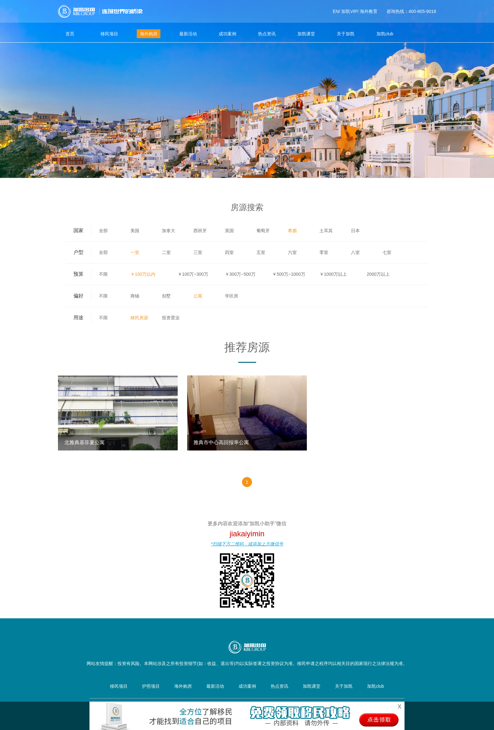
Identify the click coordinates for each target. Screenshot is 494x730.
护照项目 (151, 686)
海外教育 (368, 11)
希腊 (292, 230)
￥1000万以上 (333, 274)
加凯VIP (349, 11)
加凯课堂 (306, 33)
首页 (70, 33)
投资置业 (171, 317)
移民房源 (139, 317)
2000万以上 (378, 274)
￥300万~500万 (240, 274)
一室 (134, 252)
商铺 (134, 295)
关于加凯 (345, 33)
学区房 (231, 295)
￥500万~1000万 (288, 274)
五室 (260, 252)
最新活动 (188, 33)
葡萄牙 (263, 230)
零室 (323, 252)
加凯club (384, 33)
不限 (103, 274)
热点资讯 (267, 33)
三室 (197, 252)
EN (336, 11)
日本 (355, 230)
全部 (103, 230)
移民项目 (109, 33)
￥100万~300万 (193, 274)
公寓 (197, 295)
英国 (229, 230)
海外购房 (149, 33)
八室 (355, 252)
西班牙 (200, 230)
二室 (166, 252)
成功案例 (227, 33)
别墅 (166, 295)
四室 (229, 252)
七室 (386, 252)
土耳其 (326, 230)
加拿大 (168, 230)
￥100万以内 (142, 274)
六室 (292, 252)
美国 (134, 230)
